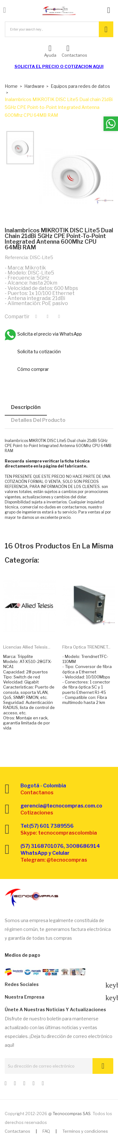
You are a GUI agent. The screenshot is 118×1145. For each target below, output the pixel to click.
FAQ (46, 1131)
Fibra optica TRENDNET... (86, 647)
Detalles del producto (38, 420)
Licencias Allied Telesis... (26, 647)
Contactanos (17, 1131)
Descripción (26, 407)
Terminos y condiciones (85, 1131)
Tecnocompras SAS (72, 1113)
